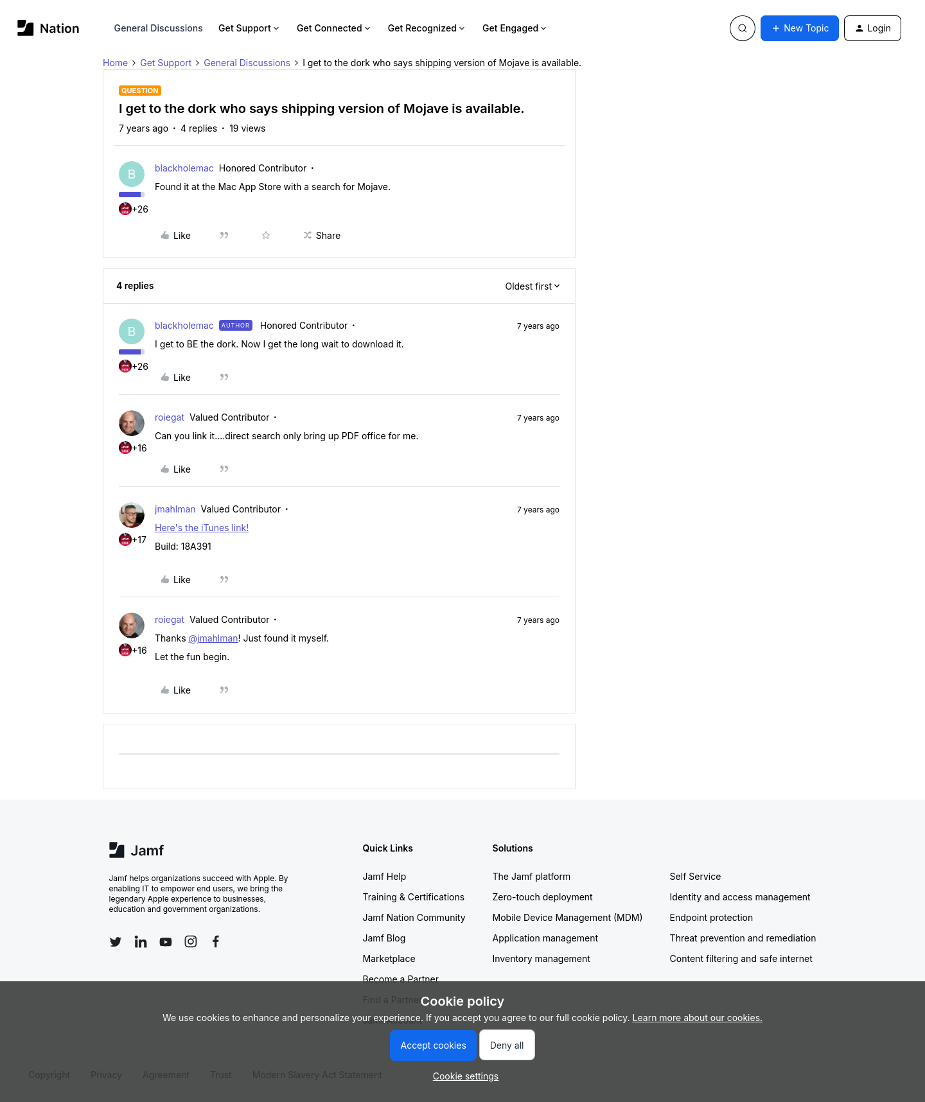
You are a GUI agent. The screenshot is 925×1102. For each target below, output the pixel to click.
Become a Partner (401, 979)
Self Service (695, 876)
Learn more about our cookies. (698, 1017)
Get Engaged (515, 27)
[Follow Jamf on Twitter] (115, 942)
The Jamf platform (532, 876)
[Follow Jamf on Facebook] (215, 941)
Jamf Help (385, 876)
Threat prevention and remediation (743, 937)
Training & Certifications (414, 896)
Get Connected (335, 27)
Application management (545, 937)
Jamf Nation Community (414, 917)
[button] (800, 28)
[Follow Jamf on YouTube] (165, 941)
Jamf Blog (384, 937)
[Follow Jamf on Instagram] (190, 941)
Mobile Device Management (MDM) (568, 917)
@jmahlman (213, 638)
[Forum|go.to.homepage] (48, 28)
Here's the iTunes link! (202, 527)
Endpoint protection (711, 917)
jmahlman (175, 508)
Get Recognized (427, 27)
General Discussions (158, 27)
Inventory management (541, 958)
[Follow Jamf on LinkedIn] (140, 941)
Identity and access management (740, 896)
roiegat (169, 417)
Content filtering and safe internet (741, 958)
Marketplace (389, 958)
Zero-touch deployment (543, 896)
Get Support (249, 27)
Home (115, 62)
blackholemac (184, 167)
